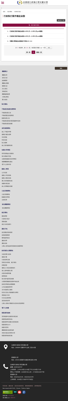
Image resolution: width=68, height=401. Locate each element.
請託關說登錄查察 (7, 232)
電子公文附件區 (6, 164)
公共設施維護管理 (7, 287)
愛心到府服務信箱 (7, 180)
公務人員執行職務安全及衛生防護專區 (13, 303)
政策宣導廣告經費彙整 (8, 284)
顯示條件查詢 (34, 25)
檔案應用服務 (6, 313)
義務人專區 (5, 169)
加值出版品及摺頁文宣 (8, 333)
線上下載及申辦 (6, 131)
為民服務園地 (6, 128)
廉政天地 (4, 229)
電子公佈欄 (5, 308)
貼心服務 (4, 142)
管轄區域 (4, 91)
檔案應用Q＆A (6, 324)
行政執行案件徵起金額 (14, 16)
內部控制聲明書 (6, 273)
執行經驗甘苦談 (6, 156)
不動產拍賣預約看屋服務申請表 (11, 121)
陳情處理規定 (6, 238)
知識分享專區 (6, 150)
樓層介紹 (4, 86)
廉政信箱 (4, 243)
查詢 (65, 2)
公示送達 (4, 172)
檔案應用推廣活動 (7, 335)
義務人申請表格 (6, 175)
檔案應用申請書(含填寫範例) (10, 322)
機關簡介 (5, 71)
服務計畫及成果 (6, 134)
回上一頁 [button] (62, 20)
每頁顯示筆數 (36, 47)
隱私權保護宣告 (29, 385)
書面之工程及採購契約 (8, 268)
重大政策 (4, 99)
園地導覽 (4, 216)
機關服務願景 (6, 94)
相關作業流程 (6, 183)
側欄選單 (2, 3)
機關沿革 (4, 75)
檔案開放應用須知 (7, 319)
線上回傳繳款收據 (7, 186)
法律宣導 (4, 199)
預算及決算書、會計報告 (9, 262)
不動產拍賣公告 (6, 112)
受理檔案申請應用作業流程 (10, 316)
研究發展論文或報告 (8, 153)
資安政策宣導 (6, 300)
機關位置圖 (5, 83)
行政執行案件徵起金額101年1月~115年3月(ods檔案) (26, 36)
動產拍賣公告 (6, 118)
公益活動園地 (6, 191)
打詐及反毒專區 (6, 298)
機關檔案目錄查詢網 (8, 330)
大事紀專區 (5, 97)
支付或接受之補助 (7, 289)
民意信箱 (4, 140)
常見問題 (4, 137)
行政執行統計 (17, 11)
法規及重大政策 (6, 254)
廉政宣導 (4, 240)
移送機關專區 (6, 204)
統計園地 (9, 11)
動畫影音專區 (6, 197)
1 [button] (33, 52)
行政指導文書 (6, 259)
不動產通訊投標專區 (8, 115)
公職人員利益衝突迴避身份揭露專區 (12, 246)
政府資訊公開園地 (7, 250)
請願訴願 (4, 265)
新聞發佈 (4, 276)
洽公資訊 (4, 88)
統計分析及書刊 (6, 224)
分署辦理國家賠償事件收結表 (10, 281)
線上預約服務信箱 (7, 145)
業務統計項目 (6, 295)
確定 (49, 47)
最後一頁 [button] (39, 52)
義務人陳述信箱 (6, 178)
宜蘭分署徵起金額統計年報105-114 (21, 41)
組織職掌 (4, 80)
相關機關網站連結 (7, 161)
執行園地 (4, 104)
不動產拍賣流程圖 (7, 123)
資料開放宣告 (37, 385)
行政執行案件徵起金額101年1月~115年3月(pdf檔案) (26, 31)
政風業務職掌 (6, 235)
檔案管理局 (5, 327)
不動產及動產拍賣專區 (9, 109)
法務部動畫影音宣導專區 (9, 159)
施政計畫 (4, 257)
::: (1, 1)
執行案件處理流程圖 (8, 278)
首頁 (4, 11)
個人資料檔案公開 (7, 270)
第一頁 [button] (28, 52)
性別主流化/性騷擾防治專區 (10, 292)
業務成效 (4, 221)
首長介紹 (4, 77)
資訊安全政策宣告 (19, 385)
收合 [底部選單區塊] (61, 68)
